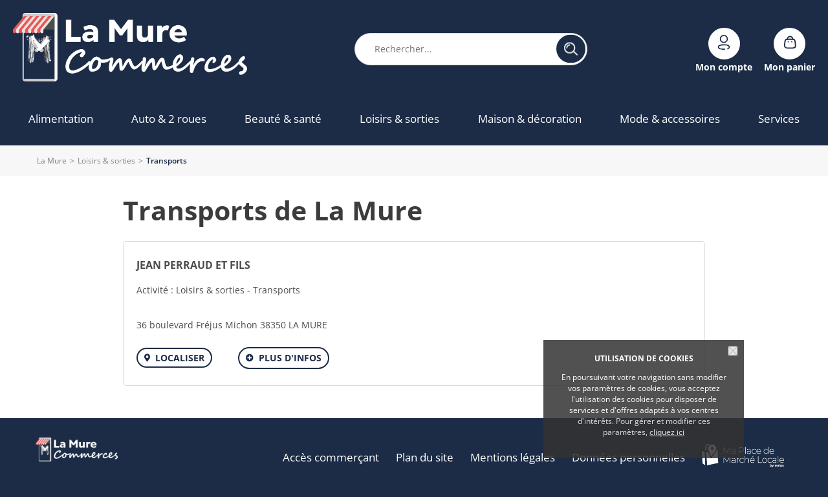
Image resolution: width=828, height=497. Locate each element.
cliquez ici (666, 432)
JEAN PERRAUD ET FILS (193, 265)
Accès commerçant (331, 457)
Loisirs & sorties (106, 160)
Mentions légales (512, 457)
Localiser (179, 358)
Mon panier (789, 66)
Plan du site (424, 457)
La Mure (52, 160)
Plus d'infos (290, 358)
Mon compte (723, 66)
